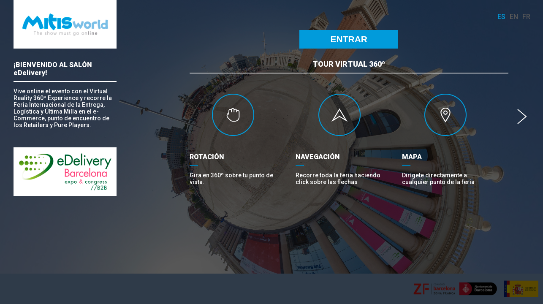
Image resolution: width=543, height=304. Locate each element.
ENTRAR (349, 39)
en (514, 17)
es (501, 17)
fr (526, 17)
